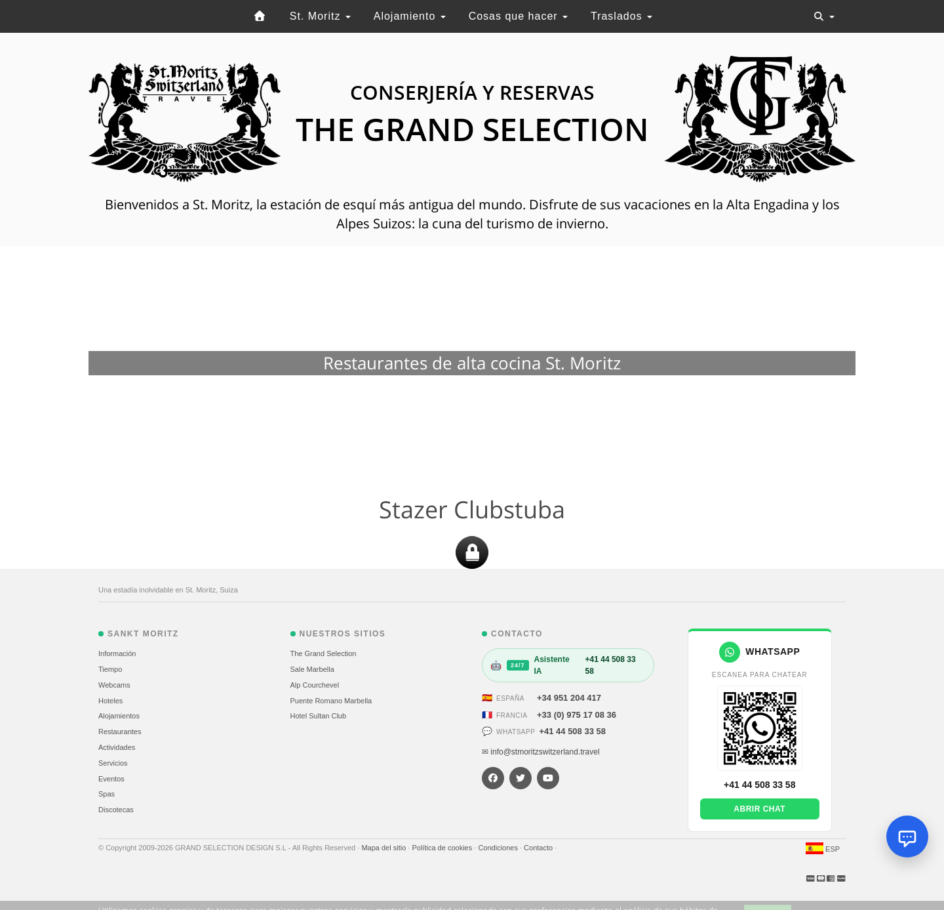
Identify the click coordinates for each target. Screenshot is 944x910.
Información (117, 653)
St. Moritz (320, 16)
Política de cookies (443, 848)
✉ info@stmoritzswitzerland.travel (541, 751)
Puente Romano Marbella (331, 701)
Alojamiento (410, 16)
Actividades (116, 747)
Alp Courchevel (315, 685)
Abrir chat (759, 809)
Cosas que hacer (518, 16)
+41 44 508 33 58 (572, 731)
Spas (106, 794)
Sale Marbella (312, 669)
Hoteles (110, 701)
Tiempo (110, 669)
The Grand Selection (323, 653)
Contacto (539, 848)
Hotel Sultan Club (318, 716)
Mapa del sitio (384, 848)
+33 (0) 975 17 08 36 (576, 715)
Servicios (113, 763)
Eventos (111, 779)
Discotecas (116, 810)
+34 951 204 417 (569, 698)
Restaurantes (119, 731)
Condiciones (499, 848)
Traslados (621, 16)
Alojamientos (119, 716)
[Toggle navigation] (824, 16)
